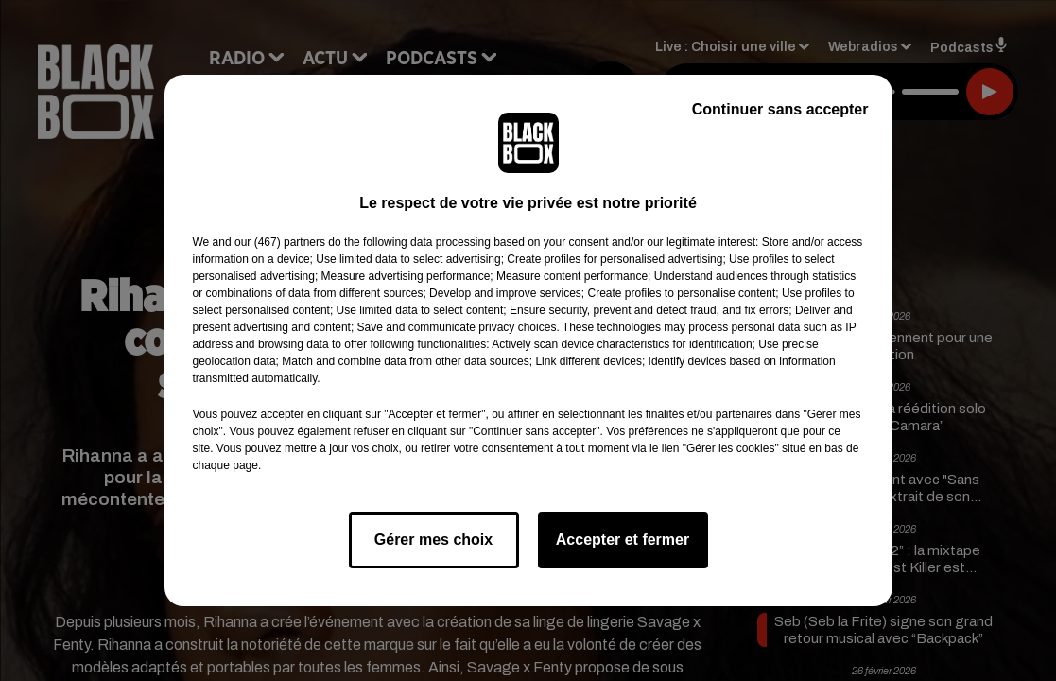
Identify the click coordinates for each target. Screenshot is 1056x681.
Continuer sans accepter (780, 109)
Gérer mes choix (433, 540)
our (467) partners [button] (279, 242)
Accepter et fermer (622, 540)
